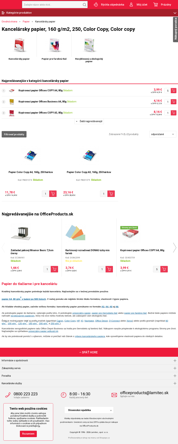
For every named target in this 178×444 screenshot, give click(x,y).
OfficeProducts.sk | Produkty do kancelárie (9, 4)
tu (39, 426)
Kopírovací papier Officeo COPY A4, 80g (41, 90)
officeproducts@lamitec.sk (144, 392)
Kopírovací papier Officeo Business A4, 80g (42, 101)
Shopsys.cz (104, 438)
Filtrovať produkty (14, 134)
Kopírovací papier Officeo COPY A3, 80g (41, 112)
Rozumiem (28, 433)
